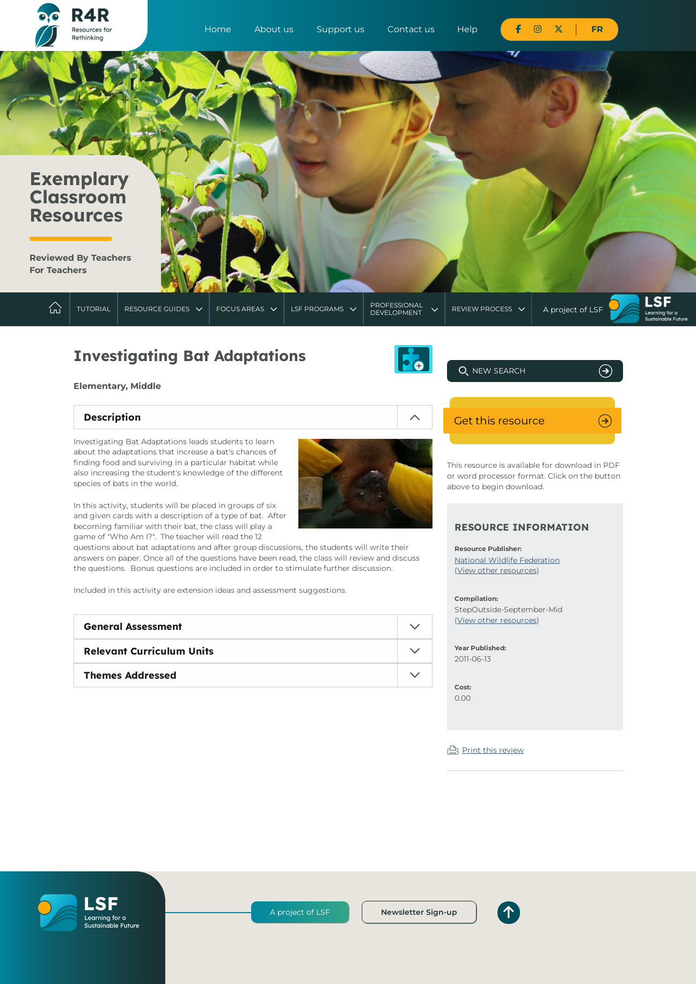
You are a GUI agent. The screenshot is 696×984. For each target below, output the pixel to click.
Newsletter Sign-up (419, 912)
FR (597, 29)
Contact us (411, 29)
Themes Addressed (130, 675)
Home (217, 29)
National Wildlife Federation (507, 560)
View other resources (497, 570)
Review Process (482, 309)
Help (467, 29)
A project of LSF (300, 912)
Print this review (493, 750)
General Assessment (133, 626)
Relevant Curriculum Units (149, 651)
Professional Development (396, 309)
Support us (340, 29)
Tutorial (94, 309)
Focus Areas (240, 309)
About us (274, 29)
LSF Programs (317, 309)
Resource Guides (156, 309)
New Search (498, 371)
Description (112, 417)
